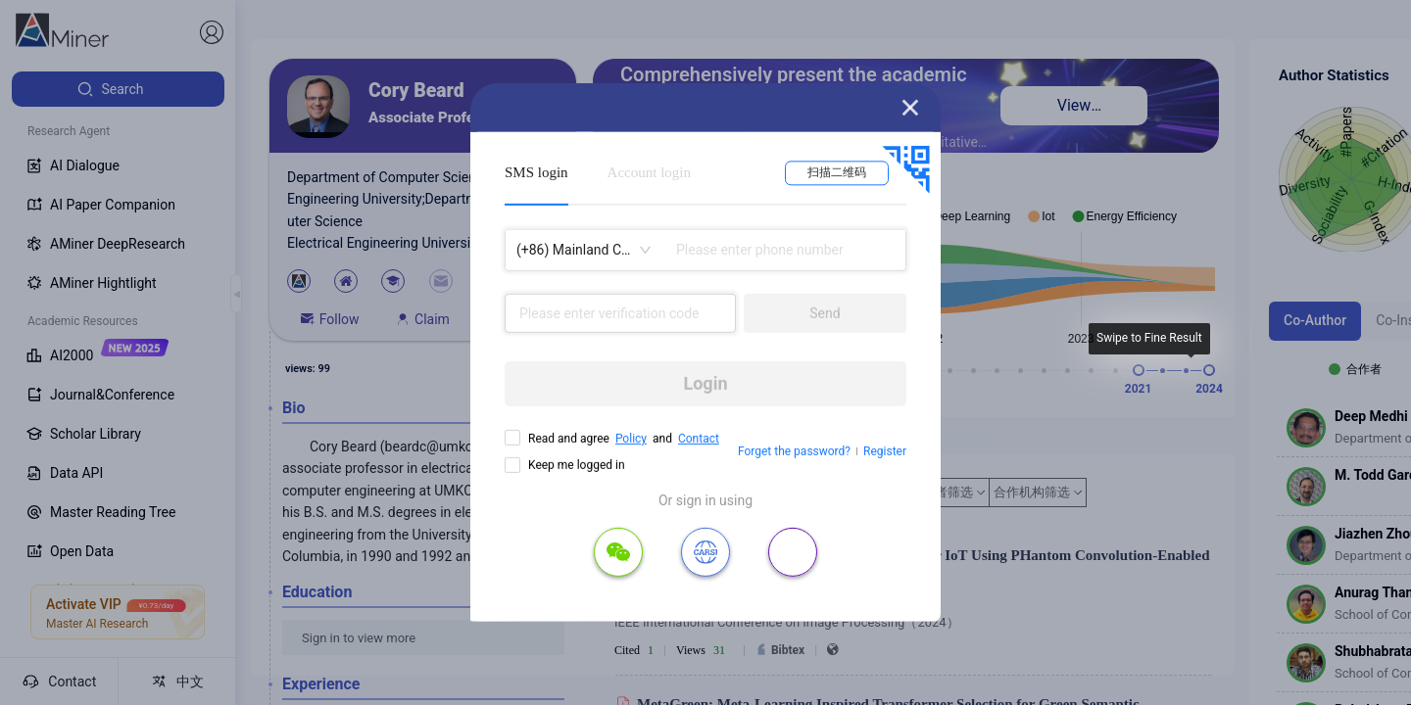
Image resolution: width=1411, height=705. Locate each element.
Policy (631, 439)
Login (705, 383)
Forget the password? (794, 451)
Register (884, 451)
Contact (698, 439)
